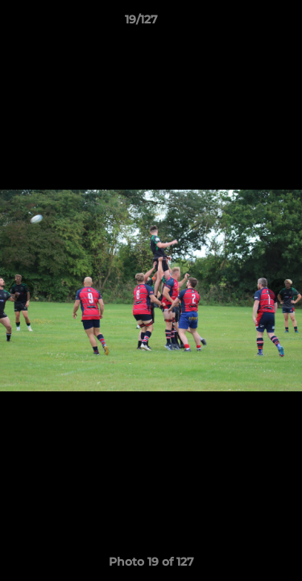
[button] (244, 23)
